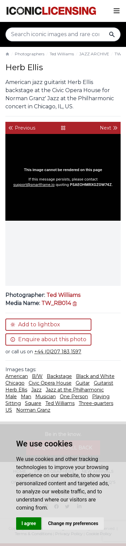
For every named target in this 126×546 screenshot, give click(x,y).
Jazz (36, 390)
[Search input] (63, 34)
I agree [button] (29, 523)
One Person (74, 396)
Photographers (29, 53)
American (16, 376)
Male (11, 396)
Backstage (59, 376)
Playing (101, 396)
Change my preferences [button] (73, 523)
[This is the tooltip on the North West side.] (59, 303)
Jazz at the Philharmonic (75, 390)
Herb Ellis (16, 390)
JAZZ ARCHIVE (94, 53)
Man (26, 396)
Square (33, 403)
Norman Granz (33, 410)
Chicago (15, 383)
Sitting (13, 403)
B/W (37, 376)
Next (109, 128)
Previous (21, 128)
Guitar (83, 383)
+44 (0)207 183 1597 (57, 352)
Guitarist (103, 383)
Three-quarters (96, 403)
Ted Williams (62, 53)
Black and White (95, 376)
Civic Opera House (50, 383)
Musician (45, 396)
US (8, 410)
